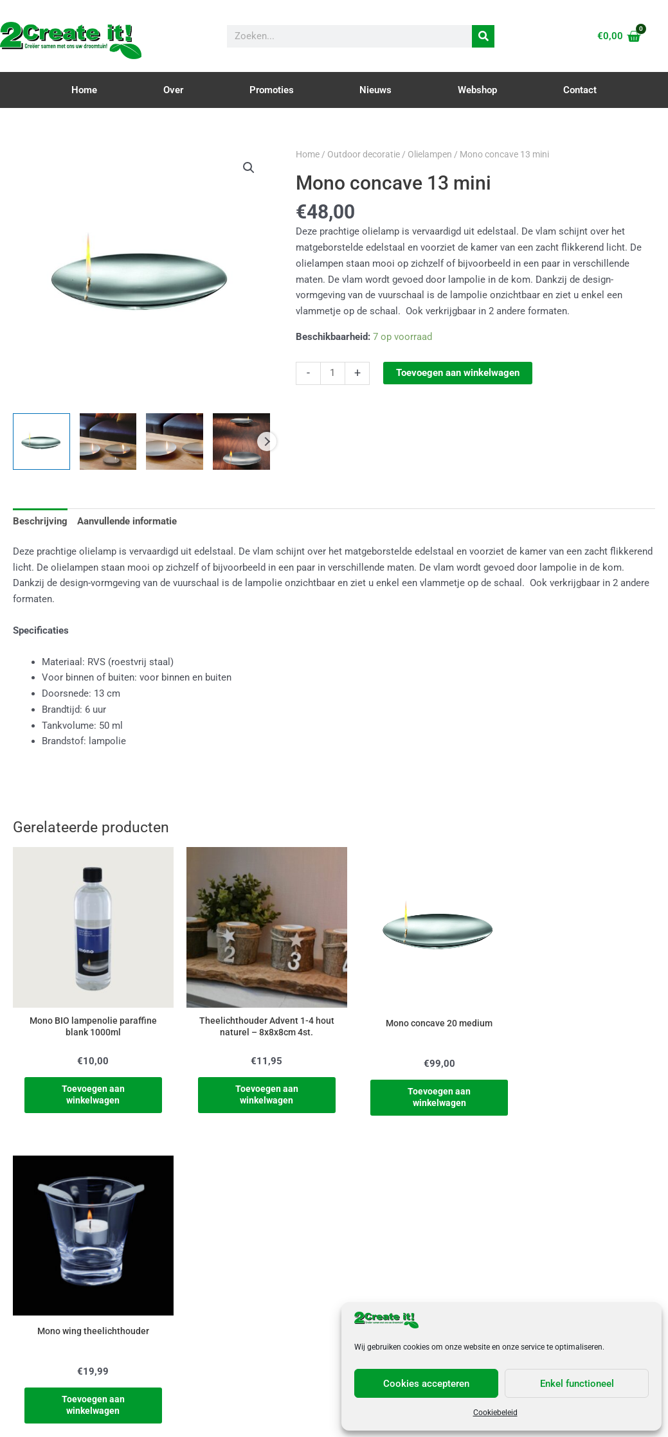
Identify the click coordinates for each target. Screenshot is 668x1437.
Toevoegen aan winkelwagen (457, 373)
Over (173, 90)
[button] (248, 167)
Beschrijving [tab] (40, 521)
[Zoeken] (483, 36)
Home (84, 90)
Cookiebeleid (495, 1412)
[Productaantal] (332, 373)
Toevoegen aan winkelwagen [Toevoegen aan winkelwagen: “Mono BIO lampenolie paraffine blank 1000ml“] (88, 1087)
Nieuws (375, 90)
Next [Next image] (266, 441)
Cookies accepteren (426, 1383)
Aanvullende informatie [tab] (127, 521)
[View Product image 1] (41, 441)
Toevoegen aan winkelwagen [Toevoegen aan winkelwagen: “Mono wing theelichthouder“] (579, 1088)
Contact (580, 90)
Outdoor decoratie (363, 154)
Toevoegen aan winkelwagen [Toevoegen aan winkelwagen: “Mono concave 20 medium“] (415, 1088)
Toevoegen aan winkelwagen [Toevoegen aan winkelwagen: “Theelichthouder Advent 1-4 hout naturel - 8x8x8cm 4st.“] (252, 1087)
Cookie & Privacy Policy (333, 1422)
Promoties (271, 90)
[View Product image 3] (174, 441)
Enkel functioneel (577, 1383)
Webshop (477, 90)
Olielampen (430, 154)
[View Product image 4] (241, 441)
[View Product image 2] (108, 441)
